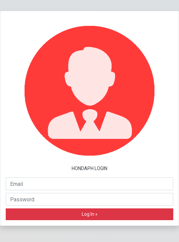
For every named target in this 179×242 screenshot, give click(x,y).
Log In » (90, 214)
